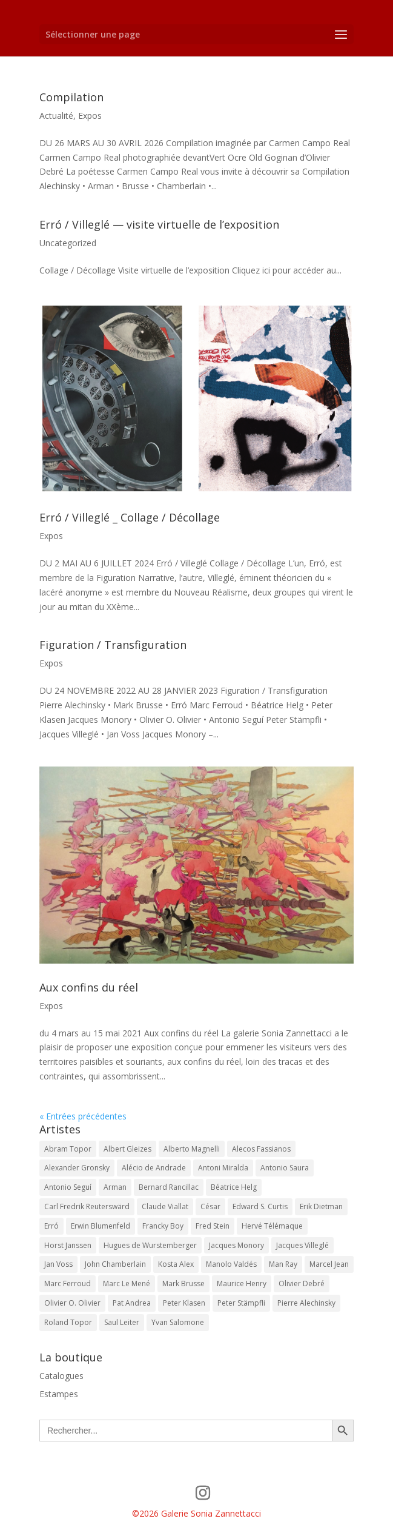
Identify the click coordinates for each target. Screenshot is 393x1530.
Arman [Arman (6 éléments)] (115, 1187)
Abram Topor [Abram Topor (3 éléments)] (67, 1149)
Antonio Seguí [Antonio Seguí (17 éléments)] (67, 1187)
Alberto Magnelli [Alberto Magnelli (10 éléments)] (191, 1149)
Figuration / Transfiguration (113, 644)
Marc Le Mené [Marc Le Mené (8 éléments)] (126, 1283)
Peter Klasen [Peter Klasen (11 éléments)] (184, 1303)
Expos (90, 115)
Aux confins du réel (88, 987)
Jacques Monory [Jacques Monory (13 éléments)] (236, 1245)
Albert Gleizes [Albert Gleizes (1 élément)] (127, 1149)
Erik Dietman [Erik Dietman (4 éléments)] (321, 1206)
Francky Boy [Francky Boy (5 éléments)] (162, 1226)
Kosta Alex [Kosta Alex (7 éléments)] (176, 1264)
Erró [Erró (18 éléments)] (51, 1226)
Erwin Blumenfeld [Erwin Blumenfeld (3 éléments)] (100, 1226)
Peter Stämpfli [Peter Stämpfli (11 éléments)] (241, 1303)
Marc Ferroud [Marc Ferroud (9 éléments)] (67, 1283)
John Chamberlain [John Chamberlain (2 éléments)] (115, 1264)
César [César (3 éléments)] (210, 1206)
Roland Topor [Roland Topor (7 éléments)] (68, 1322)
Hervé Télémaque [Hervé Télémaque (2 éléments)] (272, 1226)
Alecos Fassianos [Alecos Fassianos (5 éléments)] (261, 1149)
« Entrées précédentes (83, 1116)
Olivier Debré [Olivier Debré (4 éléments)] (302, 1283)
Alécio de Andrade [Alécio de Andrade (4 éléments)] (154, 1168)
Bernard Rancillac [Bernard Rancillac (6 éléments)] (169, 1187)
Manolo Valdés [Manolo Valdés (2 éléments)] (231, 1264)
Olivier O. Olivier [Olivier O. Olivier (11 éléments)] (72, 1303)
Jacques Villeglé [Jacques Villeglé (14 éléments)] (302, 1245)
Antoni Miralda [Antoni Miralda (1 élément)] (223, 1168)
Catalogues (61, 1375)
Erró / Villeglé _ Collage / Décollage (129, 517)
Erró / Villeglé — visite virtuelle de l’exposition (159, 224)
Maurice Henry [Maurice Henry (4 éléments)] (241, 1283)
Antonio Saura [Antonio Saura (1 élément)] (284, 1168)
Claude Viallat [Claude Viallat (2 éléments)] (165, 1206)
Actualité (56, 115)
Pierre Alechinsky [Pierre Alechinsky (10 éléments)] (306, 1303)
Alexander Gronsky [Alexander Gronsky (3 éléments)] (77, 1168)
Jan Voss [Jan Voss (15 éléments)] (58, 1264)
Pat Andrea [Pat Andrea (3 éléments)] (132, 1303)
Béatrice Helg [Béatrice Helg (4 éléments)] (234, 1187)
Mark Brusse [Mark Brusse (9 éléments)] (183, 1283)
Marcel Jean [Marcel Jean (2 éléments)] (329, 1264)
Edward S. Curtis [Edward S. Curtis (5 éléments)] (260, 1206)
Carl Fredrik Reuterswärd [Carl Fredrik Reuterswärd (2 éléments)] (87, 1206)
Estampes (58, 1394)
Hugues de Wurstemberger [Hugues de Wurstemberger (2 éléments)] (150, 1245)
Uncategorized (67, 243)
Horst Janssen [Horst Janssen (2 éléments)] (67, 1245)
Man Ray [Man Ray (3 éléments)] (283, 1264)
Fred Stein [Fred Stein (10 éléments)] (213, 1226)
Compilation (71, 97)
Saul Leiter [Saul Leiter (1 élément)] (121, 1322)
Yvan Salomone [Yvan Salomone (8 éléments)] (177, 1322)
